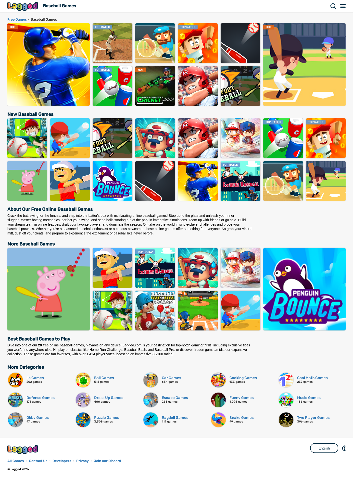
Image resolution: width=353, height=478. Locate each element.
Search (333, 6)
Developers (61, 461)
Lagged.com (23, 449)
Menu (343, 6)
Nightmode (344, 448)
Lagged (23, 6)
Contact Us (38, 461)
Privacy (82, 461)
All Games (15, 461)
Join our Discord (107, 461)
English (324, 448)
